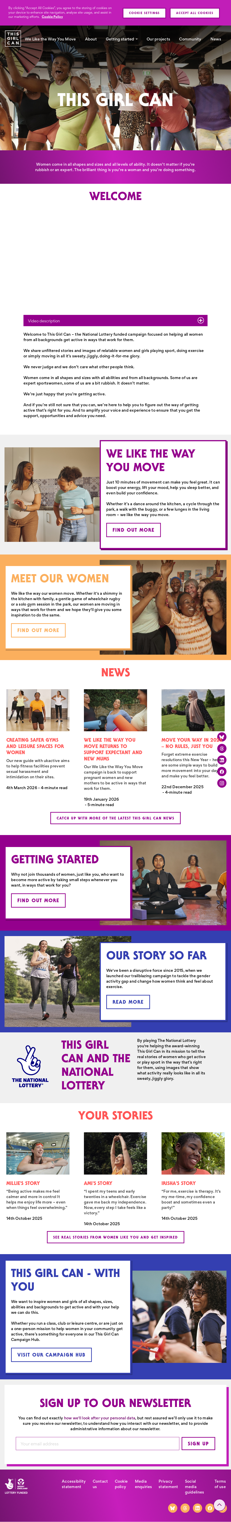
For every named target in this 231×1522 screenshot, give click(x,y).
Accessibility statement (74, 1484)
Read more (128, 1002)
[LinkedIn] (197, 1508)
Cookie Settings (144, 13)
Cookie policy (121, 1484)
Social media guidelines (194, 1487)
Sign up (198, 1443)
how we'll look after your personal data (99, 1418)
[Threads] (185, 1508)
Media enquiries (143, 1484)
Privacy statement (168, 1484)
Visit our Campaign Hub (51, 1355)
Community (190, 39)
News (215, 39)
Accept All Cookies (194, 13)
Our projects (158, 39)
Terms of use (220, 1484)
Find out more (134, 530)
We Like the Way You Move (50, 39)
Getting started (120, 39)
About (91, 39)
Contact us (100, 1484)
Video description (116, 320)
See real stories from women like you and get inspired (115, 1237)
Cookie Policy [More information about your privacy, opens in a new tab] (52, 16)
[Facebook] (210, 1508)
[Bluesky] (172, 1508)
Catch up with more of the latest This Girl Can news (115, 818)
